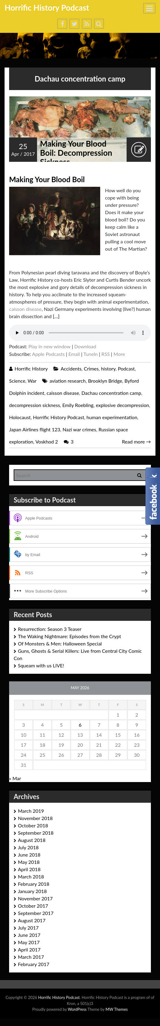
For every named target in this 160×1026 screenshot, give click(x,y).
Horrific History (31, 368)
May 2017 (28, 942)
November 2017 (35, 898)
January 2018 (32, 891)
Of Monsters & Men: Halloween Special (60, 643)
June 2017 (29, 935)
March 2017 (31, 957)
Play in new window (50, 346)
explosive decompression (122, 405)
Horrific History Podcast (47, 7)
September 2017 (35, 913)
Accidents (71, 368)
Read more (136, 441)
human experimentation (112, 417)
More (119, 354)
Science (17, 381)
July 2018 (28, 847)
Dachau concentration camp (111, 393)
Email (74, 354)
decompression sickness (34, 405)
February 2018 (33, 884)
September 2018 (35, 833)
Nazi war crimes (79, 429)
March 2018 (31, 876)
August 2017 (32, 920)
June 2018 (29, 854)
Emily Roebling (78, 405)
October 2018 (33, 825)
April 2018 (29, 869)
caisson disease (25, 309)
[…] (56, 316)
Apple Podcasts (48, 354)
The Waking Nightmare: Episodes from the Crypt (69, 636)
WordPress (77, 1009)
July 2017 (28, 927)
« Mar (15, 778)
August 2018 (32, 840)
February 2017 (33, 964)
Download (85, 346)
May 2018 (28, 862)
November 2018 (35, 818)
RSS (105, 354)
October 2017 (33, 906)
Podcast (126, 368)
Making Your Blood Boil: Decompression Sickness (76, 153)
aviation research (67, 381)
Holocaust (20, 417)
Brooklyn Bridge (105, 381)
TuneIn (90, 354)
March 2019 (31, 811)
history (108, 368)
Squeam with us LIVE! (41, 665)
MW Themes (117, 1009)
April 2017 (29, 949)
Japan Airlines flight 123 (34, 429)
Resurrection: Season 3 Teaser (49, 629)
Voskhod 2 (47, 441)
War (32, 381)
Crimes (91, 368)
